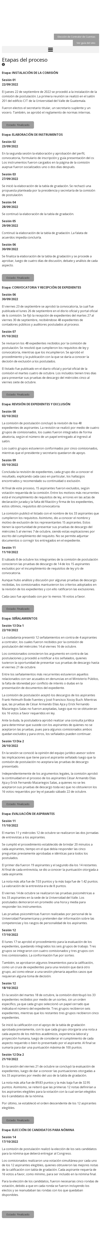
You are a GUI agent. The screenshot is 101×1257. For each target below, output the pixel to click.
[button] (76, 37)
